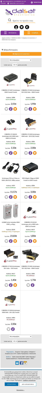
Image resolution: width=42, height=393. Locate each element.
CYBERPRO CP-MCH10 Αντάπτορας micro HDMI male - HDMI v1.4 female (30, 224)
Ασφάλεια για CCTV (10, 353)
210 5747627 (20, 3)
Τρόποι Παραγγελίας (22, 353)
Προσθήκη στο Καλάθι (15, 109)
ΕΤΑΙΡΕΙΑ (32, 33)
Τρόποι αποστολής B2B (18, 357)
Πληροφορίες (11, 109)
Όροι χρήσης (24, 352)
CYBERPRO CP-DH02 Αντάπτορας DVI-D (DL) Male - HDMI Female (30, 91)
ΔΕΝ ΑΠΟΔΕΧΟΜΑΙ (28, 384)
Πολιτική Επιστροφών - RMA (25, 358)
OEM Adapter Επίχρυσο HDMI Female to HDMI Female (30, 179)
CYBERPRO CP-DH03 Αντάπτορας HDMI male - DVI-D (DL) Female (30, 135)
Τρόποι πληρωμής (30, 357)
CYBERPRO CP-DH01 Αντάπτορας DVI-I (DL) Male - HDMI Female (30, 267)
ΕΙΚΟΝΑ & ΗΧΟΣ (16, 38)
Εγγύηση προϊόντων (11, 358)
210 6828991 (18, 1)
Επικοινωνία (32, 353)
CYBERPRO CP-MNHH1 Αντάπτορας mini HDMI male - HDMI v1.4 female (10, 136)
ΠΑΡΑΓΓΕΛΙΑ (36, 2)
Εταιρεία (17, 352)
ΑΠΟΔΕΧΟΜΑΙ (11, 384)
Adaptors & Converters (28, 38)
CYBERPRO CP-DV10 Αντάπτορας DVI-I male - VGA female (11, 267)
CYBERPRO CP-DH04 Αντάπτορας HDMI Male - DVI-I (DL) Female (11, 311)
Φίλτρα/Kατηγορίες (10, 50)
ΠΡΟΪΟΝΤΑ (10, 33)
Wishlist (6, 109)
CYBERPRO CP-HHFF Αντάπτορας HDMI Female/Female (11, 91)
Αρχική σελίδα (6, 38)
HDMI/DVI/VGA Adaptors (9, 40)
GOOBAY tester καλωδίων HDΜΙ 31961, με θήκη (11, 223)
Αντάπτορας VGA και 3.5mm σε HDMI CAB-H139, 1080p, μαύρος (11, 179)
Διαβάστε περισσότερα (29, 380)
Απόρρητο (32, 352)
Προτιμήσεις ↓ (20, 390)
